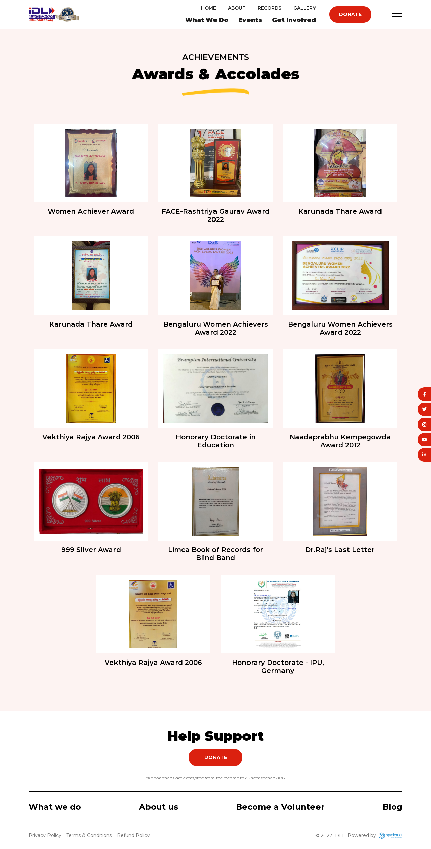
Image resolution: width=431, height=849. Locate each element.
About (237, 8)
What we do (55, 807)
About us (158, 807)
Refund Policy (133, 835)
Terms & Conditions (89, 835)
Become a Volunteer (280, 807)
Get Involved (294, 20)
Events (250, 20)
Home (208, 8)
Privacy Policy (45, 835)
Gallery (304, 8)
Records (269, 8)
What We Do (206, 20)
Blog (392, 807)
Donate (350, 14)
